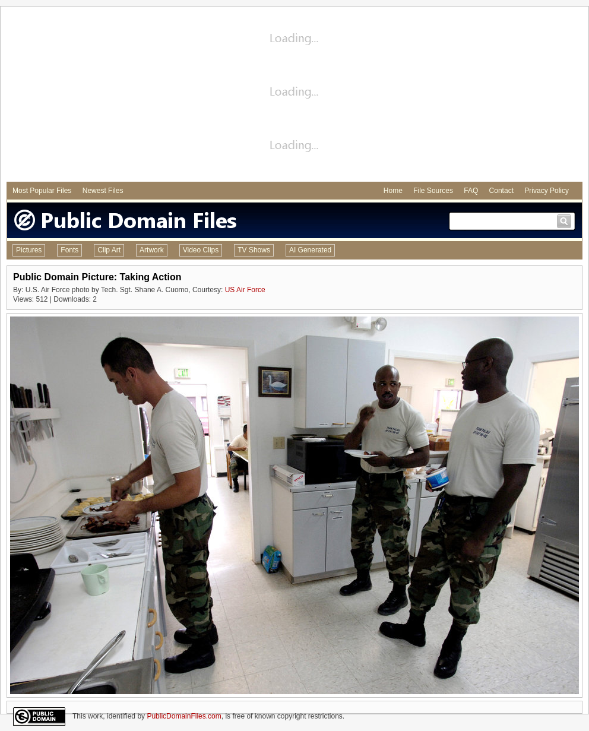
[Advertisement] (294, 95)
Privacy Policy (546, 190)
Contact (501, 190)
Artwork (152, 250)
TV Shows (254, 250)
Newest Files (103, 190)
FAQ (471, 190)
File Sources (433, 190)
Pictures (29, 250)
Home (393, 190)
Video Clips (200, 250)
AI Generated (310, 250)
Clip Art (109, 250)
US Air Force (245, 290)
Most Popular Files (41, 190)
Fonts (69, 250)
